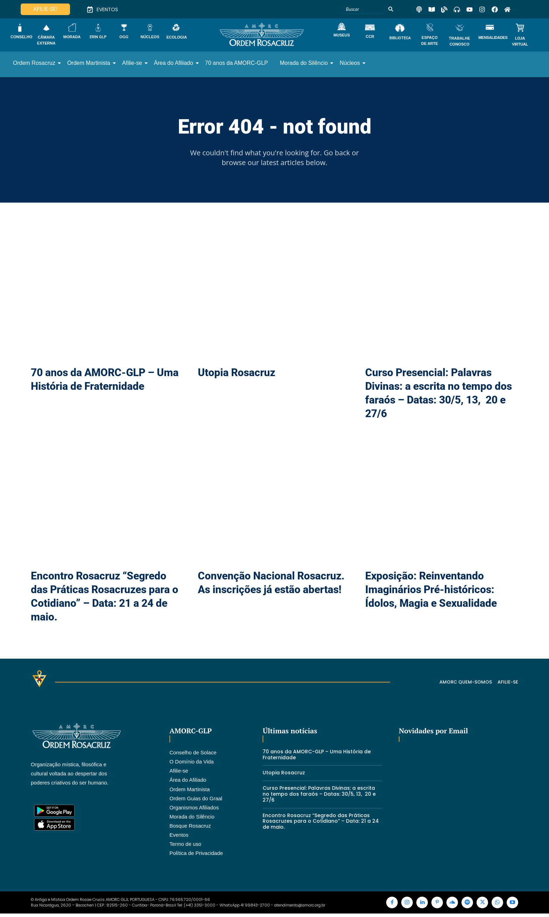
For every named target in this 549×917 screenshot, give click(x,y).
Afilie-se (133, 63)
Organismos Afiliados (194, 808)
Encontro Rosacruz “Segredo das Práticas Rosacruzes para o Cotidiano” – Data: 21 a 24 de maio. (321, 822)
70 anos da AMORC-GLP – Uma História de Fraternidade (317, 755)
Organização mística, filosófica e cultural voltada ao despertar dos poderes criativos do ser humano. (70, 774)
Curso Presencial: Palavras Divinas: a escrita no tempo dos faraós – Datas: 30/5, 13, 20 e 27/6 (319, 795)
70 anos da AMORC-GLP (236, 63)
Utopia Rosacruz (236, 373)
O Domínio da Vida (191, 762)
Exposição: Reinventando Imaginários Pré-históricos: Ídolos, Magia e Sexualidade (431, 590)
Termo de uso (185, 845)
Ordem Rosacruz (35, 63)
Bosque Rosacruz (190, 826)
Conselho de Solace (192, 753)
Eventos (178, 835)
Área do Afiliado (175, 63)
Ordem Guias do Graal (195, 799)
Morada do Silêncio (305, 63)
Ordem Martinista (90, 63)
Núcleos (351, 63)
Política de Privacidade (196, 854)
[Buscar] (363, 9)
